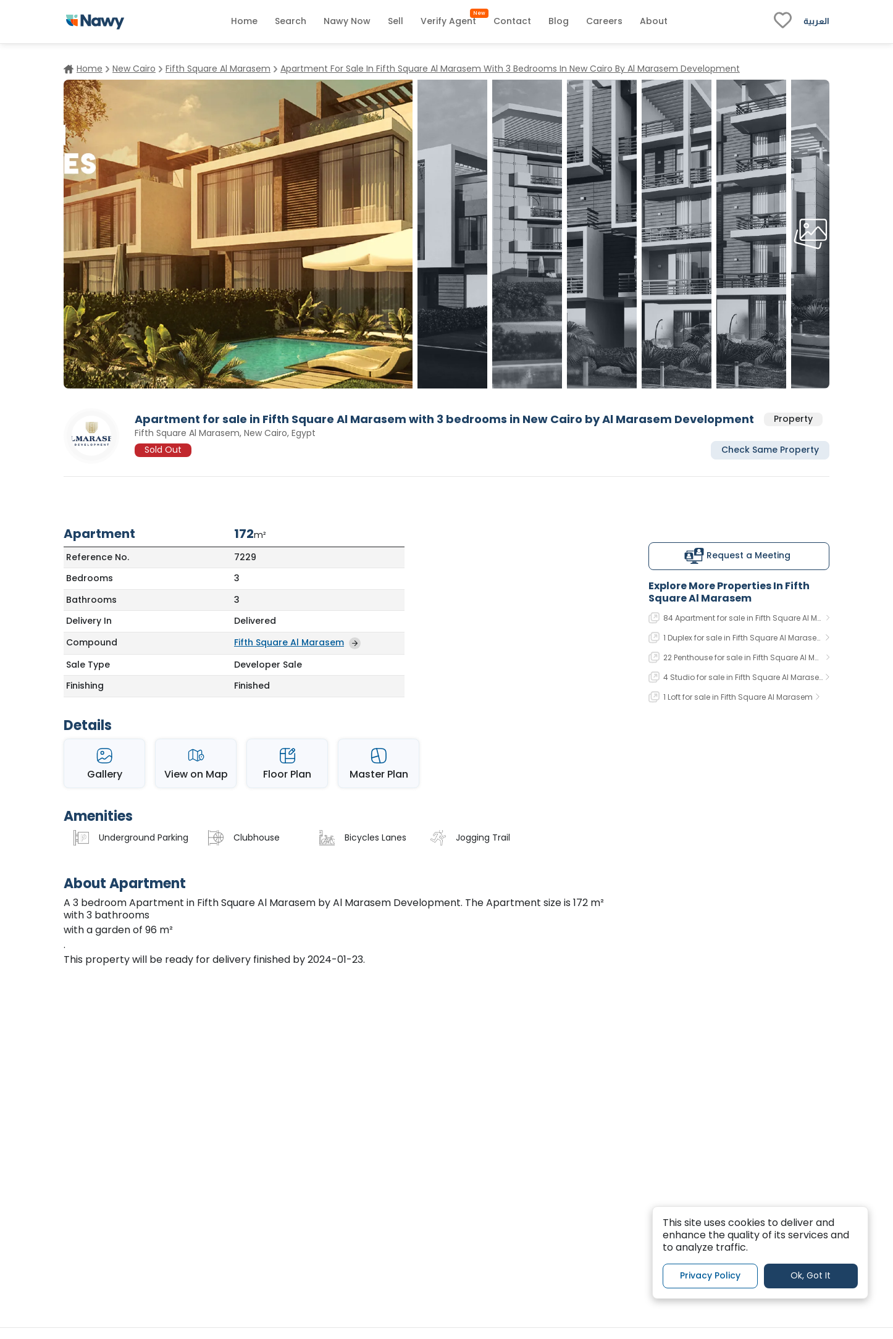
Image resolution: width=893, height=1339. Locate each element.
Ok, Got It (810, 1275)
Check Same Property (770, 449)
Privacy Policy (710, 1275)
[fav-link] (783, 21)
